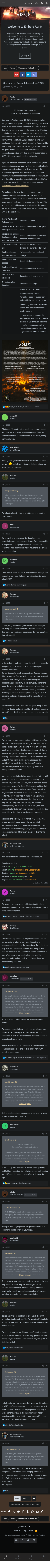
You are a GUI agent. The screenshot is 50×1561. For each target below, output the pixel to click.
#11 (47, 900)
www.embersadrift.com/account (15, 186)
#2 (47, 425)
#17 (47, 1247)
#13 (47, 985)
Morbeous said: (10, 609)
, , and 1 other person (25, 1058)
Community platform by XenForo (25, 1535)
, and (16, 585)
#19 (47, 1366)
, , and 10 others (24, 407)
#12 (47, 934)
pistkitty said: (9, 991)
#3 (47, 456)
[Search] (47, 3)
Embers (22, 1527)
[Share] (44, 106)
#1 (47, 106)
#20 (47, 1443)
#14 (47, 1076)
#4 (47, 485)
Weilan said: (9, 1253)
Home (31, 1531)
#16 (47, 1201)
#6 (47, 568)
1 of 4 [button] (17, 1498)
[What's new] (42, 3)
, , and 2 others (22, 916)
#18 (47, 1312)
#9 (47, 736)
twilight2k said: (10, 491)
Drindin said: (9, 1140)
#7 (47, 603)
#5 (47, 534)
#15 (47, 1134)
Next (26, 1498)
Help (24, 1531)
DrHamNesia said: (11, 1207)
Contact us (17, 1531)
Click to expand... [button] (25, 1013)
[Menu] (3, 3)
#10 (47, 853)
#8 (47, 659)
